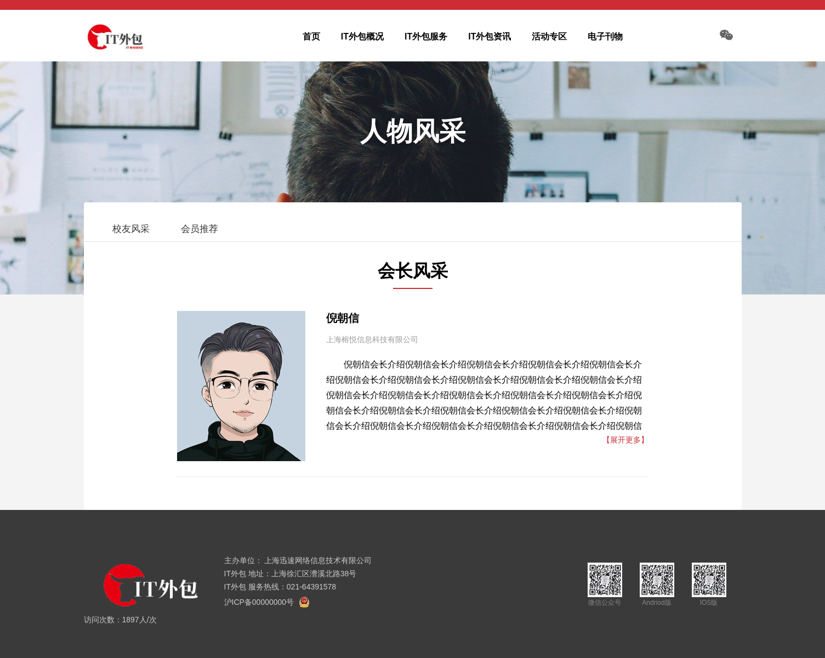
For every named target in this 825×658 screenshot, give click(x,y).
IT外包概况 (362, 36)
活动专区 (549, 36)
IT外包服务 (426, 36)
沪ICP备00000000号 (259, 602)
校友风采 (131, 229)
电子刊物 (605, 36)
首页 (311, 36)
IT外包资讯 (489, 36)
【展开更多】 (625, 439)
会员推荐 (199, 229)
